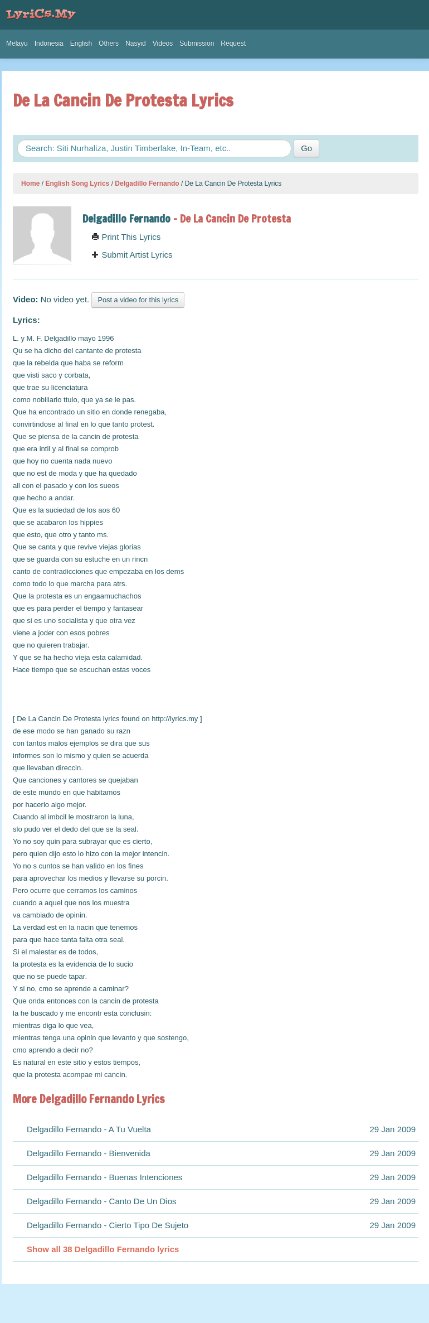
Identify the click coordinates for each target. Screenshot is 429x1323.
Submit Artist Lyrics (131, 254)
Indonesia (49, 43)
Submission (196, 43)
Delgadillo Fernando (147, 183)
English (81, 43)
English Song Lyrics (77, 183)
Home (30, 183)
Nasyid (135, 43)
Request (233, 43)
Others (109, 43)
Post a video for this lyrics (138, 300)
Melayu (17, 43)
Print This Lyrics (125, 237)
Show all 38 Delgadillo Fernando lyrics (103, 1249)
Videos (163, 43)
